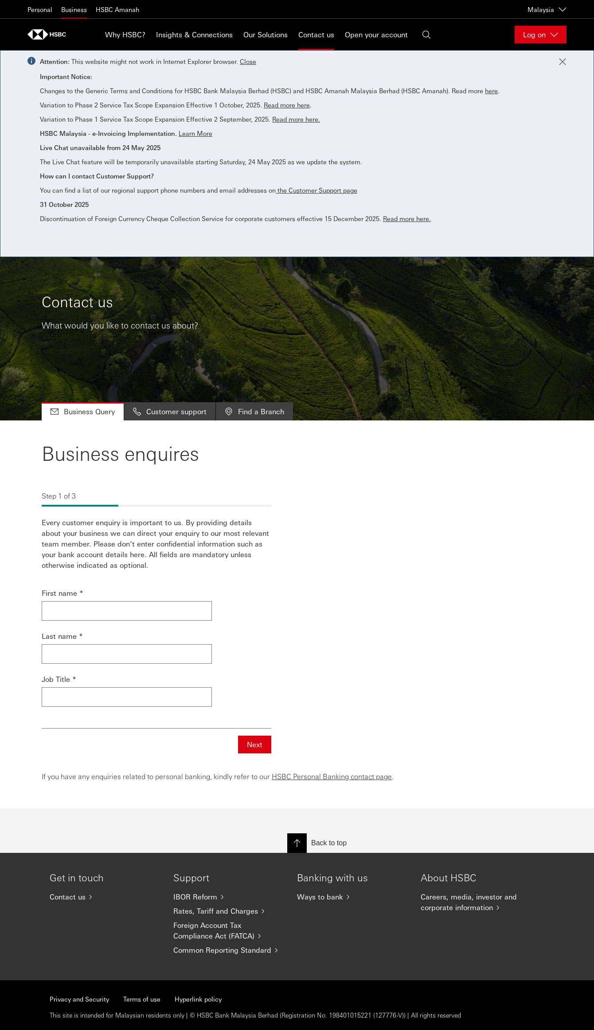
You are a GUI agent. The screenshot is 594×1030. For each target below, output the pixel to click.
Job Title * (59, 679)
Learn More (195, 133)
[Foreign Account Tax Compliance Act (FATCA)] (228, 930)
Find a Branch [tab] (254, 411)
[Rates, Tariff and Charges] (228, 911)
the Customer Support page (316, 190)
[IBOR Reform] (228, 896)
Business (74, 9)
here (491, 91)
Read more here (287, 105)
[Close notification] (562, 62)
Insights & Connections (194, 34)
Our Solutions (265, 34)
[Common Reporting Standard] (228, 950)
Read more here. (296, 119)
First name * (62, 593)
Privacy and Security (79, 999)
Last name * (62, 636)
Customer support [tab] (170, 411)
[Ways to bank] (351, 896)
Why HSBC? (125, 34)
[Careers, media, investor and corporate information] (475, 902)
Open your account (376, 34)
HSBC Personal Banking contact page (332, 776)
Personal (39, 9)
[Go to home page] (49, 34)
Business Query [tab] (83, 411)
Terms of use (141, 999)
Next (254, 744)
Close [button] (248, 61)
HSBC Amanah (117, 9)
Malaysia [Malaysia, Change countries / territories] (547, 9)
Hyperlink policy (198, 999)
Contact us (316, 34)
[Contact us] (104, 896)
